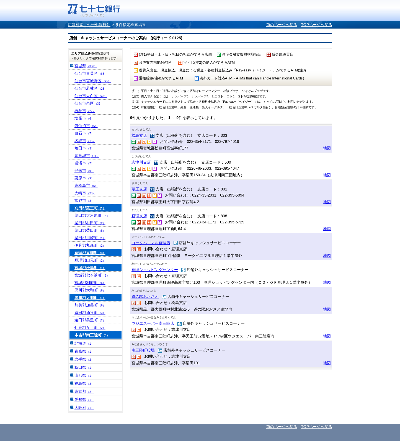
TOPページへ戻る (316, 24)
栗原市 (84, 178)
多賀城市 (86, 155)
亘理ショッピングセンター (154, 269)
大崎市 (84, 193)
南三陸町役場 (143, 350)
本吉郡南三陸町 (91, 335)
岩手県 (84, 359)
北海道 (84, 343)
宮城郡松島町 (89, 267)
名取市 (84, 140)
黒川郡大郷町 (89, 297)
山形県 (84, 375)
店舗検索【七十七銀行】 (89, 24)
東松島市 (86, 185)
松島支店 (139, 135)
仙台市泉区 (88, 103)
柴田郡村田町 (89, 223)
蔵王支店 (139, 189)
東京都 (84, 391)
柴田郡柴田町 (89, 230)
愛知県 (84, 399)
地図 (327, 148)
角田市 (84, 148)
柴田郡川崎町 (89, 238)
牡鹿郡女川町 (89, 327)
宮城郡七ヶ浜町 (91, 275)
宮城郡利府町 (89, 282)
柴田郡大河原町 (91, 215)
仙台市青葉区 (90, 73)
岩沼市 (84, 163)
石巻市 (84, 111)
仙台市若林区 (90, 88)
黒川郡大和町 (89, 290)
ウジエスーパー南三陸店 (152, 323)
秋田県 (84, 367)
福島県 (84, 383)
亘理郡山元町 (89, 260)
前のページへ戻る (281, 24)
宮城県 (85, 66)
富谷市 (84, 200)
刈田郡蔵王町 (89, 208)
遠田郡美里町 (89, 320)
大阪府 (84, 407)
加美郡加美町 (89, 305)
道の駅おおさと (145, 296)
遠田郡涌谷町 (89, 312)
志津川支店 (141, 162)
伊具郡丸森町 (89, 245)
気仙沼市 (86, 125)
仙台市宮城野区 (92, 81)
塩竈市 (84, 118)
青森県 (84, 351)
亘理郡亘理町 (89, 253)
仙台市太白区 (90, 96)
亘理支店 (139, 216)
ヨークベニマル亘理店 (150, 243)
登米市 (84, 170)
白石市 (84, 133)
